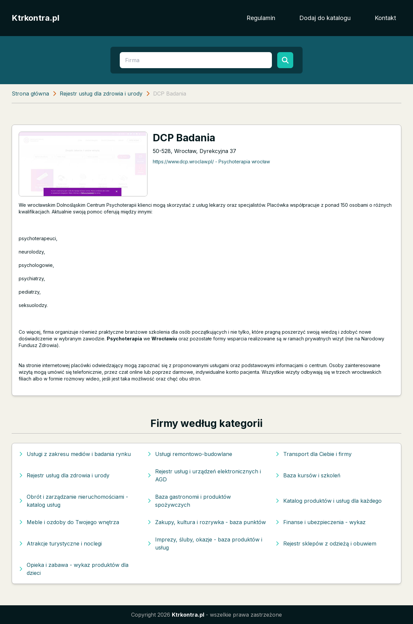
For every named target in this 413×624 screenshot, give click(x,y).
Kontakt (385, 17)
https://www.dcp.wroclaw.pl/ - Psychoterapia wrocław (211, 161)
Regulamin (261, 17)
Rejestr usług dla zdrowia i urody (101, 93)
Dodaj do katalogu (325, 17)
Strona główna (30, 93)
